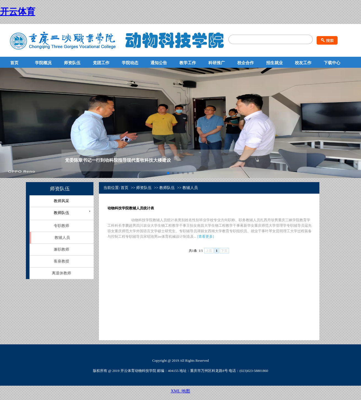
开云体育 (17, 12)
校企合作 (245, 63)
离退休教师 (61, 273)
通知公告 (158, 63)
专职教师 (61, 226)
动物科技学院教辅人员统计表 (130, 208)
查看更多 (205, 236)
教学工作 (187, 63)
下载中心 (332, 63)
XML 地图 (180, 391)
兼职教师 (61, 249)
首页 (14, 63)
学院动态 (130, 63)
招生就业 (274, 63)
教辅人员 (62, 238)
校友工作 (303, 63)
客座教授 (61, 261)
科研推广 (216, 63)
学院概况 (43, 63)
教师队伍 (61, 213)
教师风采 (61, 201)
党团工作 (101, 63)
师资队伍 (72, 63)
